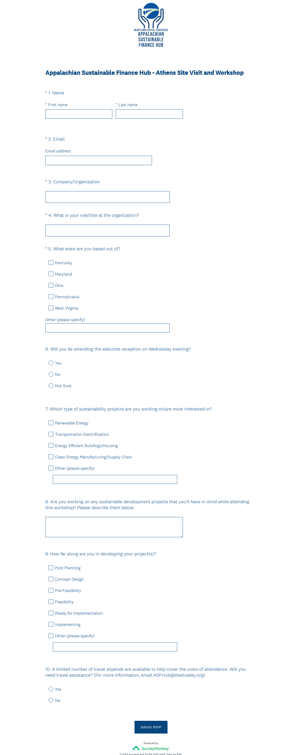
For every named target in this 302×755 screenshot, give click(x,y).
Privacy (140, 743)
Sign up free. (174, 720)
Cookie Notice (157, 743)
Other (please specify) (65, 311)
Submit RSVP (151, 693)
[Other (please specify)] (115, 462)
